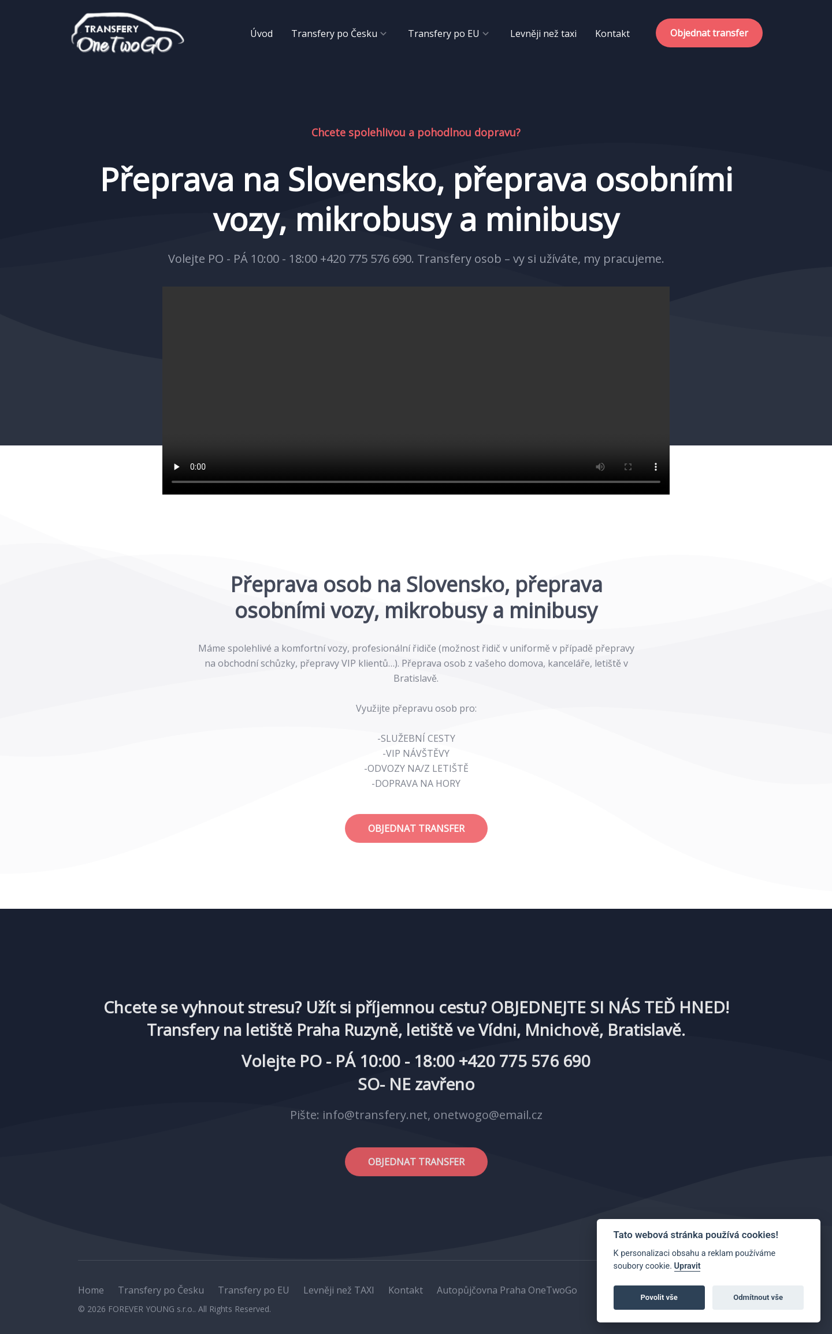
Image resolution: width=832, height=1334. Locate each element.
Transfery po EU (444, 33)
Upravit (687, 1266)
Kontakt (612, 33)
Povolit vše (659, 1297)
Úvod (261, 33)
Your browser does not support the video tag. (416, 391)
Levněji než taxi (543, 33)
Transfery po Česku (334, 33)
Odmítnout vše (758, 1297)
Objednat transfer (709, 33)
